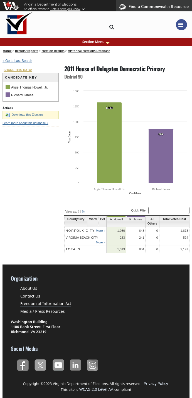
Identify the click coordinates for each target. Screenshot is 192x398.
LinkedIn (75, 364)
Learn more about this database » (25, 123)
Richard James (22, 95)
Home (7, 51)
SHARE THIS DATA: (18, 70)
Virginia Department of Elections (50, 4)
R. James (134, 219)
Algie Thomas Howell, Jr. (29, 87)
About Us (28, 288)
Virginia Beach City (82, 237)
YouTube (58, 364)
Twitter (40, 364)
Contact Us (30, 296)
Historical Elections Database (89, 51)
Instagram (93, 364)
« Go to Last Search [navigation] (17, 61)
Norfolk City (80, 230)
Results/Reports (26, 51)
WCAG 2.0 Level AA (95, 389)
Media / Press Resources (42, 311)
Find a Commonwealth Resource (154, 7)
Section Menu (96, 41)
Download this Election (24, 114)
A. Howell (116, 219)
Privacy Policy (156, 383)
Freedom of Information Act (45, 303)
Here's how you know (65, 9)
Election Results (53, 51)
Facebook (22, 364)
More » (101, 230)
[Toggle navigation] (181, 24)
